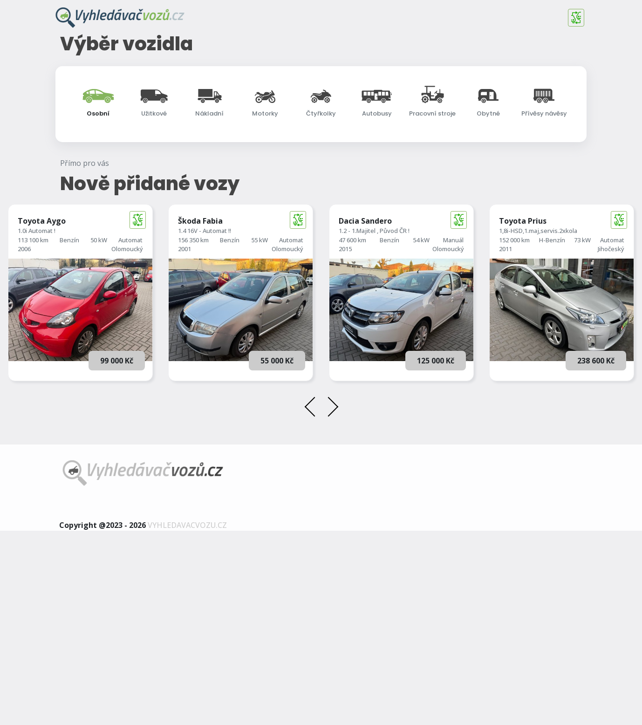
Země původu (505, 260)
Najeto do (191, 259)
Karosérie (500, 227)
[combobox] (321, 195)
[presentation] (313, 603)
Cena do (84, 259)
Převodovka (399, 260)
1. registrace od (302, 227)
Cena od (84, 227)
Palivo (391, 227)
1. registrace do (302, 259)
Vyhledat (321, 309)
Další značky (90, 196)
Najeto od (191, 227)
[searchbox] (118, 197)
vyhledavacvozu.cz (187, 719)
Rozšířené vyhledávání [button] (323, 290)
